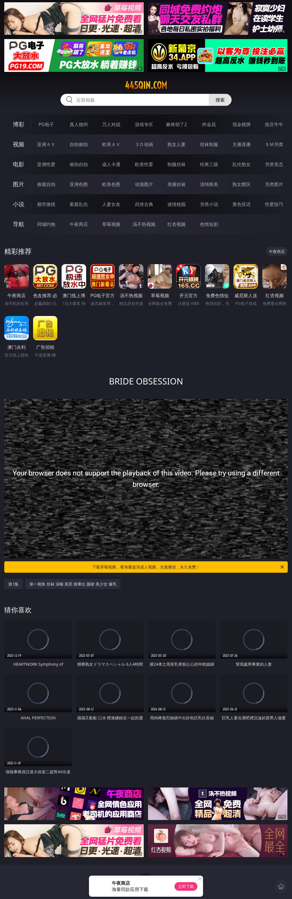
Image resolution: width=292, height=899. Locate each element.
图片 (18, 184)
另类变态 (274, 164)
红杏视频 (176, 224)
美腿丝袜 (176, 184)
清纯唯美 (209, 184)
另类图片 (274, 184)
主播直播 (241, 144)
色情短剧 (209, 224)
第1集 (13, 584)
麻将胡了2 (176, 124)
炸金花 (209, 124)
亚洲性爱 (46, 164)
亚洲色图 (79, 184)
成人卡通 (111, 164)
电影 (18, 164)
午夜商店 (79, 224)
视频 (18, 144)
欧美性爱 (144, 164)
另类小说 (209, 204)
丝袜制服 (209, 144)
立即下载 (186, 886)
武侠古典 (144, 204)
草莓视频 (111, 224)
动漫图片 (144, 184)
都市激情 (46, 204)
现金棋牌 (241, 124)
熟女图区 (241, 184)
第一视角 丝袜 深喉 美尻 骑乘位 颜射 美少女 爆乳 (72, 584)
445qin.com (146, 85)
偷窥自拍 (46, 184)
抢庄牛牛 (274, 124)
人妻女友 (111, 204)
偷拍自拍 (79, 164)
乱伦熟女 (241, 164)
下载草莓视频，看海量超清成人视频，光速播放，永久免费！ (188, 567)
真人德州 (79, 124)
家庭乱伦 (79, 204)
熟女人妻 (176, 144)
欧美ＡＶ (111, 144)
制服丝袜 (176, 164)
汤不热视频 (144, 224)
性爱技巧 (274, 204)
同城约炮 (46, 224)
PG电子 (46, 124)
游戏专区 (144, 124)
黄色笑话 (241, 204)
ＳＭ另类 (274, 144)
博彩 (18, 124)
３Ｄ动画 (144, 144)
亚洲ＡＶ (46, 144)
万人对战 (111, 124)
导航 (18, 224)
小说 (18, 204)
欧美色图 (111, 184)
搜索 (220, 100)
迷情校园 (176, 204)
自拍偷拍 (79, 144)
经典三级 (209, 164)
